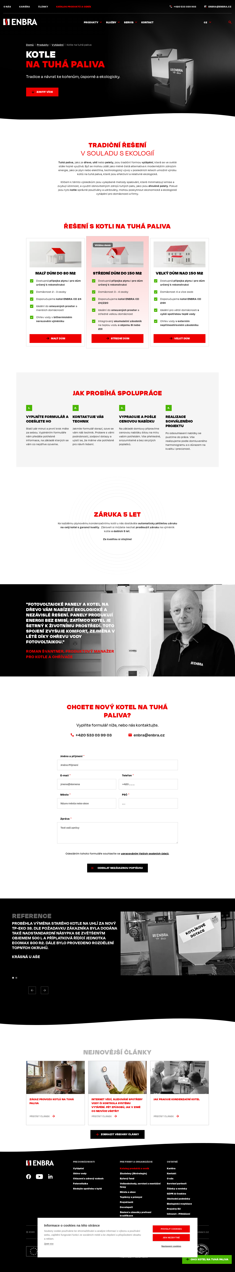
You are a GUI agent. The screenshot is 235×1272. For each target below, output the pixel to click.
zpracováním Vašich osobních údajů (145, 853)
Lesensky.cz (201, 1232)
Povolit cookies (171, 1229)
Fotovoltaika (80, 1183)
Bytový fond (127, 1178)
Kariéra (24, 6)
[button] (32, 990)
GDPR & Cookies (176, 1193)
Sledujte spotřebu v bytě (87, 1188)
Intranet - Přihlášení (178, 1213)
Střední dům (120, 338)
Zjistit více (45, 91)
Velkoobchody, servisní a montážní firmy (140, 1185)
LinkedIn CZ (50, 1176)
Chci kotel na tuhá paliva (210, 1259)
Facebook (28, 1176)
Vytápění (58, 44)
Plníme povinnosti (201, 1251)
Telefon (127, 775)
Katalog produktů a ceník (73, 6)
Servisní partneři (177, 1183)
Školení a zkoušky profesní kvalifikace (135, 1214)
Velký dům (182, 338)
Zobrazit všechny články (120, 1134)
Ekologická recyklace (179, 1203)
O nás (7, 6)
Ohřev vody (80, 1173)
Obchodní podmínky (178, 1198)
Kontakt (147, 22)
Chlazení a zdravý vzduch (88, 1178)
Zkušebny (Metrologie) (133, 1173)
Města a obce (128, 1191)
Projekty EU (174, 1208)
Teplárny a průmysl (131, 1196)
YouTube (39, 1176)
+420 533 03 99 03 (94, 735)
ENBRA (40, 1163)
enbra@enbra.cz (219, 6)
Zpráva (65, 818)
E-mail (64, 775)
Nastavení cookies (171, 1246)
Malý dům (58, 338)
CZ (205, 22)
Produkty (43, 44)
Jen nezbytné (171, 1237)
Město (64, 794)
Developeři (126, 1207)
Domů (30, 44)
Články (43, 6)
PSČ (124, 794)
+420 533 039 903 (185, 6)
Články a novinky (177, 1188)
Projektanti (126, 1202)
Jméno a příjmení (71, 756)
